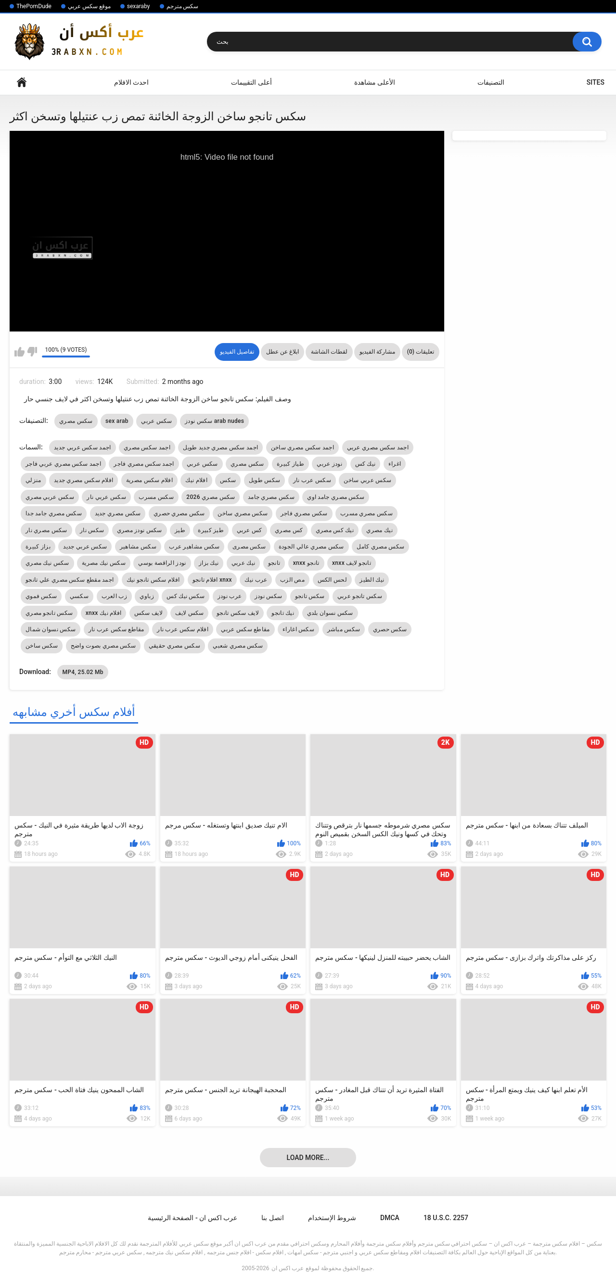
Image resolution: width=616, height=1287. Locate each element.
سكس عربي (156, 421)
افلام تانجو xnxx (212, 579)
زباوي (147, 596)
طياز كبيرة (290, 463)
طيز (180, 530)
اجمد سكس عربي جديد (82, 447)
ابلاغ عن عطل (282, 351)
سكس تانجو (310, 596)
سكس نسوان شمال (51, 629)
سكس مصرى (249, 546)
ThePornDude (33, 6)
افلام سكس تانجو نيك (153, 579)
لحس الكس (332, 579)
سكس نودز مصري (139, 530)
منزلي (33, 480)
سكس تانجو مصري (49, 613)
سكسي (79, 596)
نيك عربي (243, 563)
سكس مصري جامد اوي (335, 497)
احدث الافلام (131, 82)
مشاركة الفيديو (377, 351)
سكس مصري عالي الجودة (311, 546)
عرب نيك (255, 579)
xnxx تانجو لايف (351, 563)
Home (22, 82)
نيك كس (365, 463)
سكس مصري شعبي (238, 645)
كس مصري (289, 530)
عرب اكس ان (287, 1268)
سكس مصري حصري (179, 513)
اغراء (394, 463)
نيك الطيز (371, 579)
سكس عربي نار (106, 497)
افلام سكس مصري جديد (83, 480)
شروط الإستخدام (332, 1218)
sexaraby (138, 6)
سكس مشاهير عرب (194, 546)
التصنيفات (490, 82)
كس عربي (249, 530)
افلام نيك (196, 480)
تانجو (274, 563)
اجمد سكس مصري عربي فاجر (63, 463)
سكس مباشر (343, 629)
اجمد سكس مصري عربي (378, 447)
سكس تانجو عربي (359, 596)
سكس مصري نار (46, 530)
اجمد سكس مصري (147, 447)
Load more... (308, 1157)
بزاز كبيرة (38, 546)
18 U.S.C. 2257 (446, 1218)
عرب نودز (230, 596)
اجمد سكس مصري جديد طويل (220, 447)
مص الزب (292, 579)
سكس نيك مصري (47, 563)
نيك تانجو (282, 613)
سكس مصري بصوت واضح (103, 645)
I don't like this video (32, 352)
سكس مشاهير (138, 546)
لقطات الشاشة (329, 351)
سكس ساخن (42, 645)
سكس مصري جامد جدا (54, 513)
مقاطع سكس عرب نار (116, 629)
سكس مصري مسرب (366, 513)
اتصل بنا (272, 1218)
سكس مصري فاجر (304, 513)
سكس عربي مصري (50, 497)
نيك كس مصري (335, 530)
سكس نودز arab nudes (214, 421)
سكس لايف (189, 613)
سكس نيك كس (186, 596)
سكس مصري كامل (380, 546)
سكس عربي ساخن (367, 480)
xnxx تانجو (306, 563)
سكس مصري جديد (118, 513)
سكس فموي (41, 596)
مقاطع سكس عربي (245, 629)
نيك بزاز (208, 563)
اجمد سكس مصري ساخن (302, 447)
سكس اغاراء (298, 629)
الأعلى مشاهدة (374, 82)
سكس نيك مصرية (104, 563)
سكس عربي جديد (85, 546)
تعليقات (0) (420, 351)
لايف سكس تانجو (238, 613)
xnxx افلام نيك (104, 613)
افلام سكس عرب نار (182, 629)
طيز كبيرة (211, 530)
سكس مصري (75, 421)
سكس (228, 480)
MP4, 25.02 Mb (82, 672)
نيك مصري (379, 530)
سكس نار (92, 530)
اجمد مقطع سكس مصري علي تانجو (70, 579)
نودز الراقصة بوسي (162, 563)
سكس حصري (390, 629)
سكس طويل (264, 480)
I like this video (19, 352)
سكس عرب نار (312, 480)
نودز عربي (329, 463)
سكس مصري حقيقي (174, 645)
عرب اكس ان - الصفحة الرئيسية (192, 1218)
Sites (595, 82)
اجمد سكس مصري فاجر (144, 463)
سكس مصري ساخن (243, 513)
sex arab (116, 421)
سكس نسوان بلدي (330, 613)
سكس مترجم (183, 6)
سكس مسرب (156, 497)
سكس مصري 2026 (210, 497)
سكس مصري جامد (271, 497)
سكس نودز (268, 596)
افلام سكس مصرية (149, 480)
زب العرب (114, 596)
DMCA (389, 1218)
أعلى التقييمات (251, 82)
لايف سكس (148, 613)
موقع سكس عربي (89, 6)
